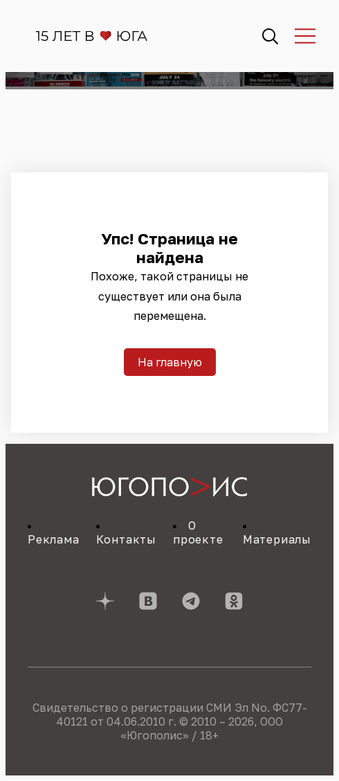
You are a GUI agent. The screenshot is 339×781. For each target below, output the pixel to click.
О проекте (198, 532)
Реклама (54, 539)
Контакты (126, 539)
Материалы (277, 539)
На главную (170, 362)
